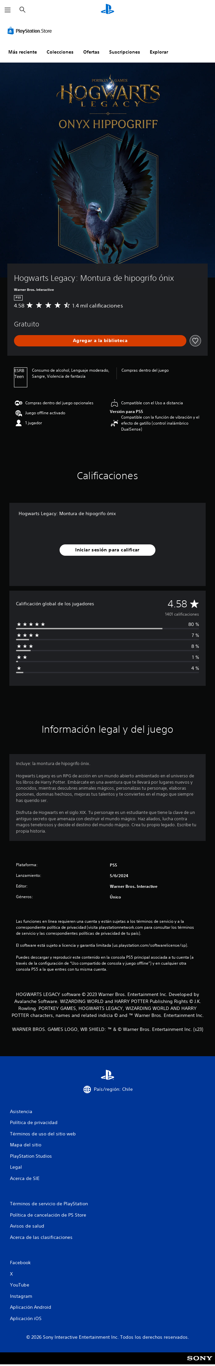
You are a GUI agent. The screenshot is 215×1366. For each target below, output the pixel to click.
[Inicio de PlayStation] (107, 10)
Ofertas (91, 52)
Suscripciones (124, 52)
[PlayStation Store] (31, 30)
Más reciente (22, 52)
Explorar (159, 52)
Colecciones (60, 52)
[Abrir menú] (7, 10)
